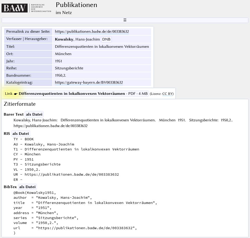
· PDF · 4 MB (76, 93)
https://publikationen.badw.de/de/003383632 (92, 31)
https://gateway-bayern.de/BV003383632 (89, 82)
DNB (106, 39)
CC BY (167, 94)
